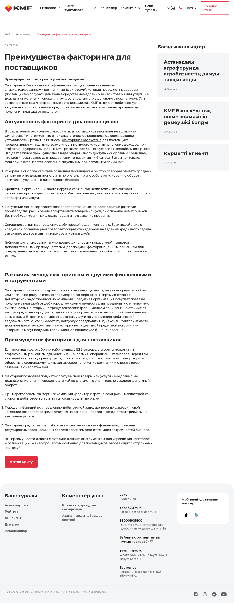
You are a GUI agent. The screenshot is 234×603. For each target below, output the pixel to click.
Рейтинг (12, 511)
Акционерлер (16, 505)
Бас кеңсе (128, 567)
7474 (123, 495)
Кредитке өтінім (210, 8)
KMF (7, 34)
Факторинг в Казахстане (81, 140)
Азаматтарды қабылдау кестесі (82, 518)
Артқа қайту (21, 462)
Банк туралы (158, 8)
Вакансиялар (16, 531)
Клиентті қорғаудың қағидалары (79, 507)
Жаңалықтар (23, 34)
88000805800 (130, 520)
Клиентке (131, 8)
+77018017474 (130, 551)
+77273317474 (130, 508)
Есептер (12, 524)
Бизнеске (50, 8)
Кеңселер (108, 8)
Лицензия (13, 518)
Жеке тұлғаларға (80, 8)
